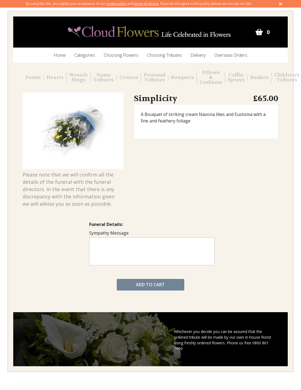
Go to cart (259, 32)
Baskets (259, 77)
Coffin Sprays (236, 77)
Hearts (54, 77)
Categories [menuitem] (84, 55)
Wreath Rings (78, 77)
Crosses (128, 77)
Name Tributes (103, 77)
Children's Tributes (287, 77)
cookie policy (116, 3)
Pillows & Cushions (211, 77)
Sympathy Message (109, 233)
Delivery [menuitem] (198, 55)
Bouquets (182, 77)
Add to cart (150, 285)
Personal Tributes (154, 77)
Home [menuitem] (60, 55)
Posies (33, 77)
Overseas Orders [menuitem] (230, 55)
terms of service (146, 3)
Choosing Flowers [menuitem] (121, 55)
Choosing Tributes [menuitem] (164, 55)
